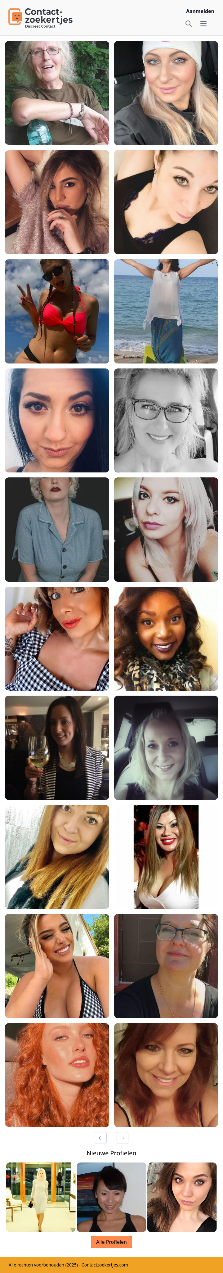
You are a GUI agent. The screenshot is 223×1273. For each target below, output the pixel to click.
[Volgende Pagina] (122, 1138)
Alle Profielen (111, 1242)
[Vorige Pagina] (101, 1138)
